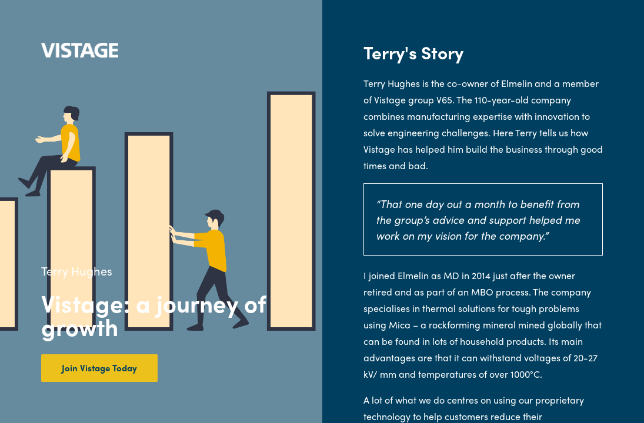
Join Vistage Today (99, 367)
